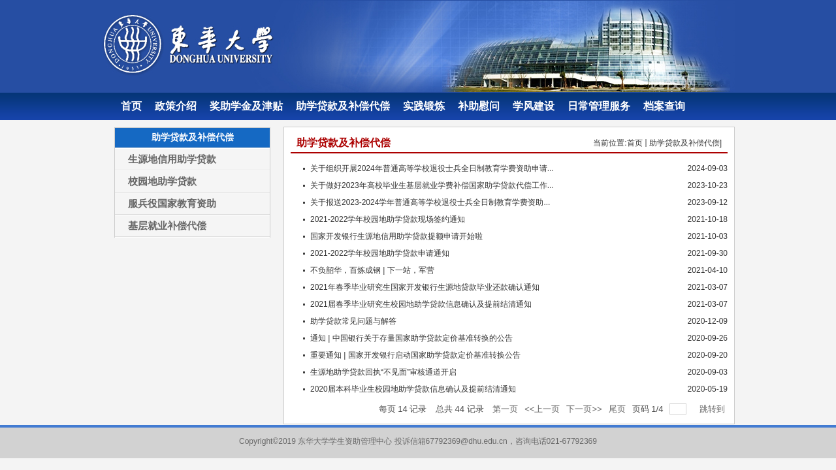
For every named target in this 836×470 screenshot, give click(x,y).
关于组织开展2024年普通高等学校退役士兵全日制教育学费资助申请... (432, 168)
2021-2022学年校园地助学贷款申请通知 (379, 253)
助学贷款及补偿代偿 (684, 143)
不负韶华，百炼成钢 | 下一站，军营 (372, 270)
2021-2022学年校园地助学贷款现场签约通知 (387, 219)
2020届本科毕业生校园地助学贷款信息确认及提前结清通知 (413, 389)
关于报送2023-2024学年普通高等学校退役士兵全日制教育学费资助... (430, 202)
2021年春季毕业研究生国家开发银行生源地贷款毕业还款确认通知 (424, 287)
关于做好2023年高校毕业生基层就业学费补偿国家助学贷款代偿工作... (432, 185)
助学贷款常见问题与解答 (353, 321)
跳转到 (713, 409)
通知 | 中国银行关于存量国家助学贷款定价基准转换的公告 (411, 338)
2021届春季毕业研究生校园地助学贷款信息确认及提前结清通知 (421, 304)
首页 (635, 143)
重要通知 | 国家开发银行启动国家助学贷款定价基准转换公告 (415, 355)
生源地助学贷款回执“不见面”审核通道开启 (383, 372)
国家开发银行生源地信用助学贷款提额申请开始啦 (396, 236)
